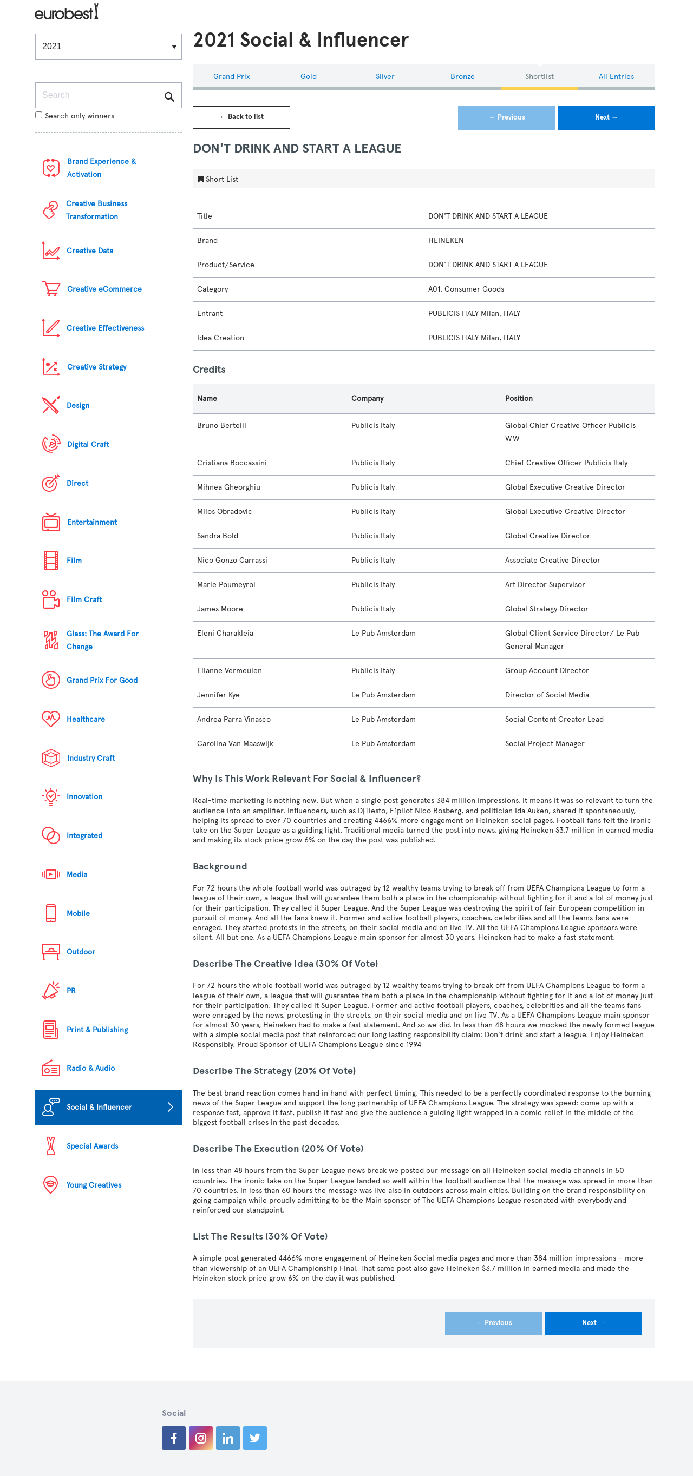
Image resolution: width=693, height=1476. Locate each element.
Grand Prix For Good (102, 680)
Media (77, 874)
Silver (385, 76)
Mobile (78, 913)
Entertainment (92, 522)
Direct (77, 483)
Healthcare (86, 719)
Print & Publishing (97, 1029)
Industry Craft (91, 758)
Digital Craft (88, 444)
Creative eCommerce (104, 289)
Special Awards (92, 1146)
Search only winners (74, 116)
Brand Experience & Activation (101, 168)
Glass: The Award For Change (103, 640)
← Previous (507, 117)
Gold (308, 76)
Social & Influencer (99, 1107)
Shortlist (539, 76)
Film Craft (84, 599)
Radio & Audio (91, 1068)
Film (74, 560)
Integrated (84, 835)
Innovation (84, 796)
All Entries (616, 76)
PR (71, 991)
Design (78, 405)
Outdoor (81, 952)
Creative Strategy (96, 367)
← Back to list (241, 117)
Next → (606, 117)
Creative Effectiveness (105, 328)
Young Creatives (94, 1185)
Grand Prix (231, 76)
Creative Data (90, 250)
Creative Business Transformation (96, 210)
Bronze (462, 76)
